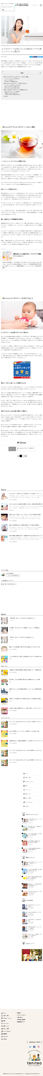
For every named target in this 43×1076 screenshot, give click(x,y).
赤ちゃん (14, 584)
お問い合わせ (20, 1017)
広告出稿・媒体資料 (21, 1019)
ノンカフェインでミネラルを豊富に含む (12, 78)
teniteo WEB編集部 (9, 573)
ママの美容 (8, 584)
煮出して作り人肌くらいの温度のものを (12, 86)
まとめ (6, 96)
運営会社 (19, 1012)
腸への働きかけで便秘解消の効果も (11, 81)
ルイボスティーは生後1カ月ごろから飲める (13, 85)
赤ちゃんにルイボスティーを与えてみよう (15, 83)
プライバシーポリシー (21, 1015)
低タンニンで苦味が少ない (9, 80)
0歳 (3, 584)
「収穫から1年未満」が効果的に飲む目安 (12, 94)
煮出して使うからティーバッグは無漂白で (12, 91)
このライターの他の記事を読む (13, 575)
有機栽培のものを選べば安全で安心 (11, 93)
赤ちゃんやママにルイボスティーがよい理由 (16, 77)
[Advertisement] (11, 598)
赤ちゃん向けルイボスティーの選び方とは (15, 89)
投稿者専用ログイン (21, 1021)
